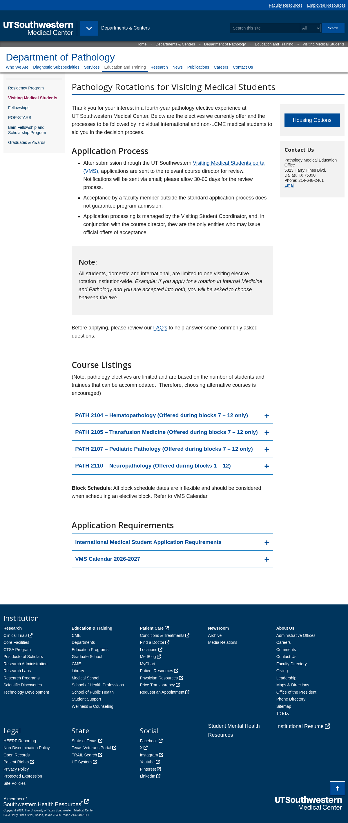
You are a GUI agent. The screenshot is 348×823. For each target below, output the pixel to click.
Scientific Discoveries (22, 685)
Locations (148, 649)
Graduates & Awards (26, 142)
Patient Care (152, 628)
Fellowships (18, 107)
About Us (285, 628)
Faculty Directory (291, 663)
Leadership (286, 678)
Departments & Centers (175, 44)
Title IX (282, 713)
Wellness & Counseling (92, 706)
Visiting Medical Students (323, 44)
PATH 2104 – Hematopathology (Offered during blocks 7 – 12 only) (161, 415)
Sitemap (283, 706)
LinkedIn (147, 776)
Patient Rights (16, 762)
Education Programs (90, 649)
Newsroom (218, 628)
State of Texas (84, 740)
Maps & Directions (292, 685)
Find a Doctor (152, 642)
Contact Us (243, 67)
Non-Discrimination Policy (26, 747)
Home (142, 44)
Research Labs (17, 670)
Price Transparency (157, 685)
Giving (282, 670)
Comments (286, 649)
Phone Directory (290, 699)
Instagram (149, 755)
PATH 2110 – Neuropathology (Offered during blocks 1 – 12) (153, 466)
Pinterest (148, 769)
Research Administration (25, 663)
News (178, 67)
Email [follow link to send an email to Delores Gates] (289, 185)
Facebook (148, 740)
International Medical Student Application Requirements (148, 542)
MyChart (147, 663)
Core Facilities (16, 642)
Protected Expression (22, 776)
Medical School (85, 678)
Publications (198, 67)
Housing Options (312, 120)
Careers (221, 67)
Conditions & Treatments (162, 635)
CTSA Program (17, 649)
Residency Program (26, 88)
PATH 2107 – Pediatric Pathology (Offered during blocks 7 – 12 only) (164, 449)
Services (92, 67)
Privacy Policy (16, 769)
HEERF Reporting (19, 740)
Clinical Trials (15, 635)
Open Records (16, 755)
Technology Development (26, 692)
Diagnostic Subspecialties (56, 67)
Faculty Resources (285, 5)
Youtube (147, 762)
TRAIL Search (84, 755)
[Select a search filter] (311, 28)
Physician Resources (159, 678)
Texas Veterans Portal (91, 747)
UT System (82, 762)
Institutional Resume (300, 726)
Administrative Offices (296, 635)
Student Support (86, 699)
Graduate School (87, 656)
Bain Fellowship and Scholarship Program (27, 130)
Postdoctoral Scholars (23, 656)
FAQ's (160, 328)
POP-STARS (19, 117)
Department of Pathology (225, 44)
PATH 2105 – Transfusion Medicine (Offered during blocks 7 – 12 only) (166, 432)
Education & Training (92, 628)
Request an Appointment (162, 692)
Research (159, 67)
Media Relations (222, 642)
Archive (215, 635)
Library (78, 670)
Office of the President (296, 692)
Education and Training (274, 44)
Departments (83, 642)
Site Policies (14, 783)
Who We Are (17, 67)
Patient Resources (156, 670)
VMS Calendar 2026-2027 (107, 559)
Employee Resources (326, 5)
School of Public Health (93, 692)
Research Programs (21, 678)
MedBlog (148, 656)
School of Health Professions (98, 685)
